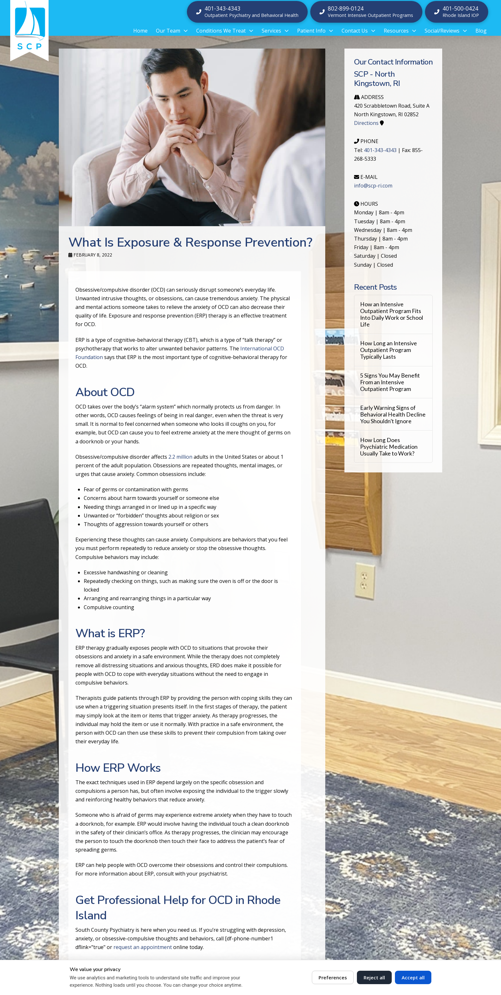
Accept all (413, 977)
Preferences (333, 977)
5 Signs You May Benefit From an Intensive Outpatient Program (390, 382)
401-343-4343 (380, 150)
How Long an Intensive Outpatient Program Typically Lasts (388, 350)
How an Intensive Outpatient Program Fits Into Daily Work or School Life (391, 314)
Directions (366, 122)
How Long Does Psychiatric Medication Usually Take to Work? (389, 447)
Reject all (374, 977)
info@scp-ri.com (373, 185)
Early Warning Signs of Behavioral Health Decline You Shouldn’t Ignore (393, 414)
